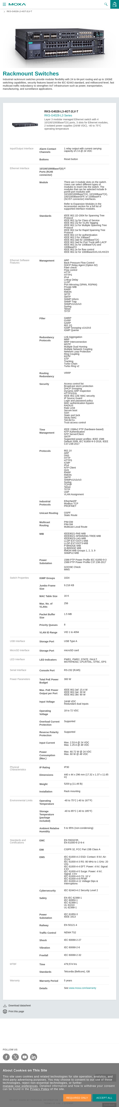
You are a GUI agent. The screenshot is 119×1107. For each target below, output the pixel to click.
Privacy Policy (39, 1089)
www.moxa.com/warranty (82, 988)
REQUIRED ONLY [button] (77, 1097)
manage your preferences (20, 1085)
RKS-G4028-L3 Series (58, 115)
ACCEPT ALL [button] (104, 1097)
